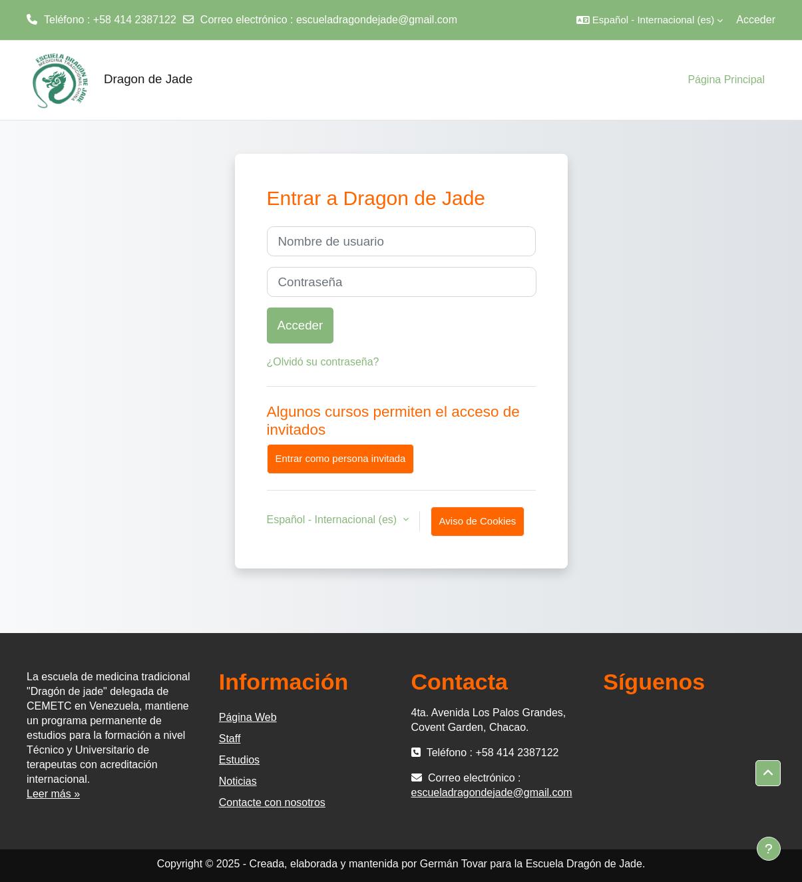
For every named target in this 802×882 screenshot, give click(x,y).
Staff (230, 738)
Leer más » (53, 793)
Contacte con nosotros (272, 802)
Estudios (239, 760)
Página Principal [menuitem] (726, 79)
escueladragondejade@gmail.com (376, 19)
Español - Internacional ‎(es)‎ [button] (333, 519)
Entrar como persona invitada (341, 458)
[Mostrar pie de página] (769, 849)
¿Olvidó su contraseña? (323, 361)
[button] (649, 20)
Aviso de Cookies (477, 521)
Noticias (238, 781)
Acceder (755, 19)
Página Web (248, 717)
